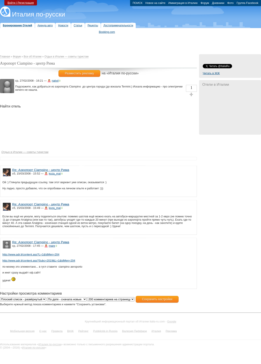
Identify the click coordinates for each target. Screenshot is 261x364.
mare (52, 245)
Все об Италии (33, 56)
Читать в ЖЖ (211, 73)
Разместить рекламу (79, 73)
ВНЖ (70, 330)
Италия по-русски (38, 14)
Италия (156, 330)
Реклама (171, 330)
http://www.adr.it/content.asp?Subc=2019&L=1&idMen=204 (38, 260)
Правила (57, 330)
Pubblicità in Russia (105, 330)
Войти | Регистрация (20, 2)
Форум (17, 56)
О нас (43, 330)
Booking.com (107, 32)
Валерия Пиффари (134, 330)
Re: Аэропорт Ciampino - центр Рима (40, 170)
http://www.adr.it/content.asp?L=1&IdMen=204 (30, 254)
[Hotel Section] (74, 130)
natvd (55, 80)
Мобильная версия (22, 330)
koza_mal (55, 173)
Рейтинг (83, 330)
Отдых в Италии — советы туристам (66, 56)
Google (171, 321)
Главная (5, 56)
